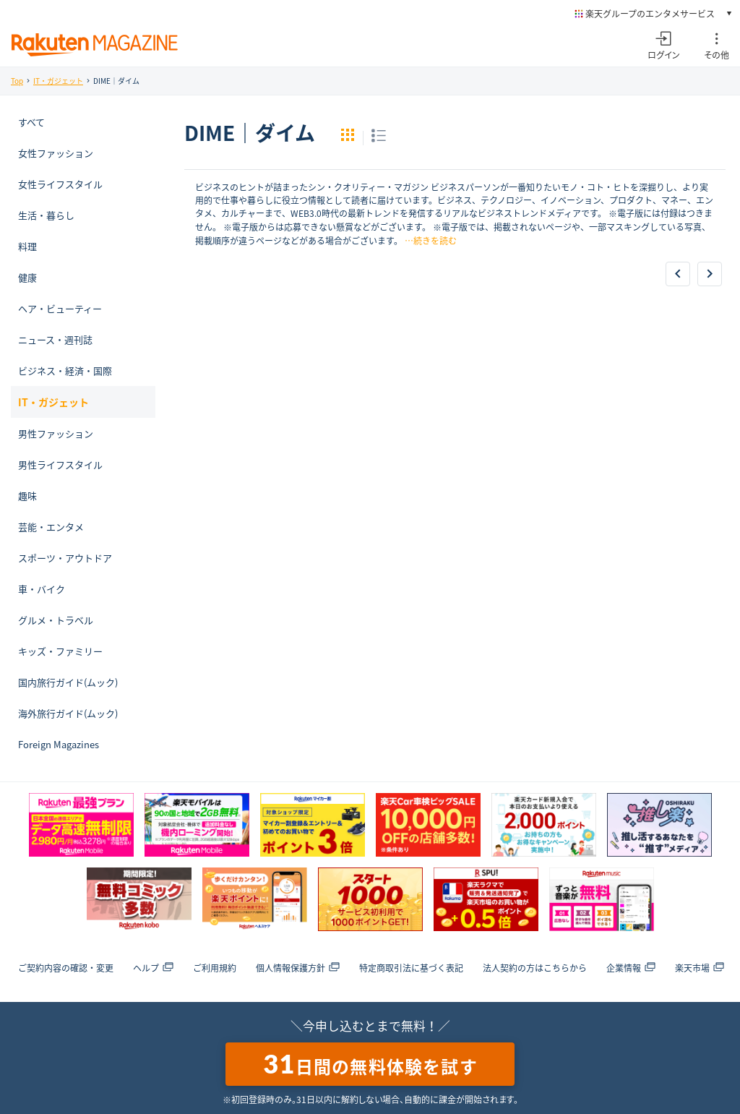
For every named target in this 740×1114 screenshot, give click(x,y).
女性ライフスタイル (60, 184)
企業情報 (630, 967)
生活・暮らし (46, 215)
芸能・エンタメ (51, 527)
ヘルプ (153, 967)
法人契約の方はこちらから (535, 967)
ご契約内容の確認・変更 (65, 967)
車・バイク (41, 589)
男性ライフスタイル (60, 464)
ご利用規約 (214, 967)
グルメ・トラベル (55, 620)
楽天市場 (699, 967)
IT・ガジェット (58, 80)
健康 (27, 277)
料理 (27, 246)
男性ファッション (55, 433)
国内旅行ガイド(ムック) (68, 682)
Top (17, 80)
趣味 (27, 495)
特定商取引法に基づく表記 (411, 967)
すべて (31, 122)
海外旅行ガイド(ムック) (68, 713)
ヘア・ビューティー (60, 308)
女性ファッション (55, 153)
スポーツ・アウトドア (65, 558)
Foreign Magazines (58, 744)
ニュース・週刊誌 (55, 339)
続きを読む (435, 240)
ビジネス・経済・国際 (65, 370)
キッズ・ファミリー (60, 651)
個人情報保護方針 (298, 967)
